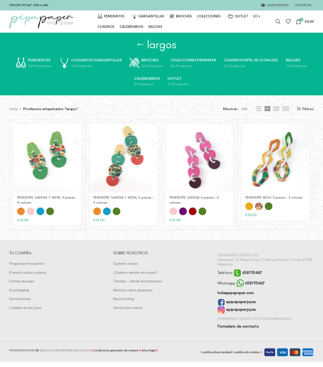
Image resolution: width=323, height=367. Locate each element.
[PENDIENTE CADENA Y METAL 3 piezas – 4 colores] (47, 163)
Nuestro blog (123, 303)
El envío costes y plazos (28, 277)
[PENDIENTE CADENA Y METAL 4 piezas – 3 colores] (123, 163)
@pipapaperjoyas (236, 306)
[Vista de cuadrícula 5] (276, 113)
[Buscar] (278, 24)
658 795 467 (23, 5)
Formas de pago (21, 286)
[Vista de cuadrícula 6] (286, 113)
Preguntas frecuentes (27, 268)
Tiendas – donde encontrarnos (138, 286)
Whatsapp (241, 287)
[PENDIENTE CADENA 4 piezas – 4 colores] (200, 163)
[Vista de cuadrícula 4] (267, 113)
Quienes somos (125, 268)
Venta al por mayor (128, 312)
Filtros (308, 113)
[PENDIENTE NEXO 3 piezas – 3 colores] (275, 163)
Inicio (13, 113)
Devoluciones (20, 303)
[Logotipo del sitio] (41, 23)
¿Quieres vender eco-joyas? (135, 277)
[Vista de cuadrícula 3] (259, 113)
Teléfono (239, 277)
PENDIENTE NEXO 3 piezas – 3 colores (274, 202)
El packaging (19, 295)
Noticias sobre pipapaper (133, 295)
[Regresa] (140, 49)
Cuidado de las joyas (25, 312)
